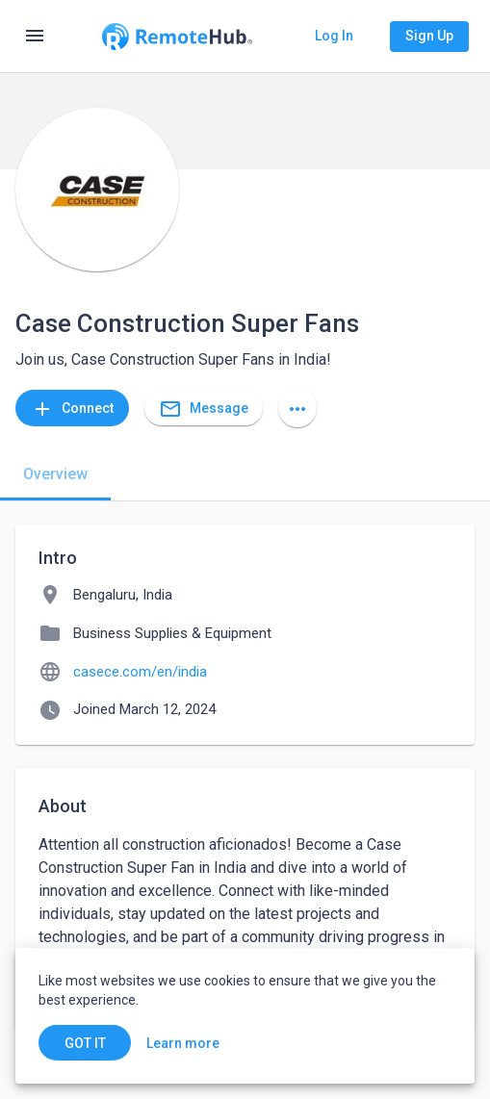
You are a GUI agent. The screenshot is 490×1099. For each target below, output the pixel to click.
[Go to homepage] (176, 36)
